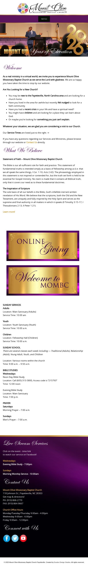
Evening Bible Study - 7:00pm (17, 464)
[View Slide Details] (44, 40)
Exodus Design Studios (62, 562)
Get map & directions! (13, 496)
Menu (44, 19)
